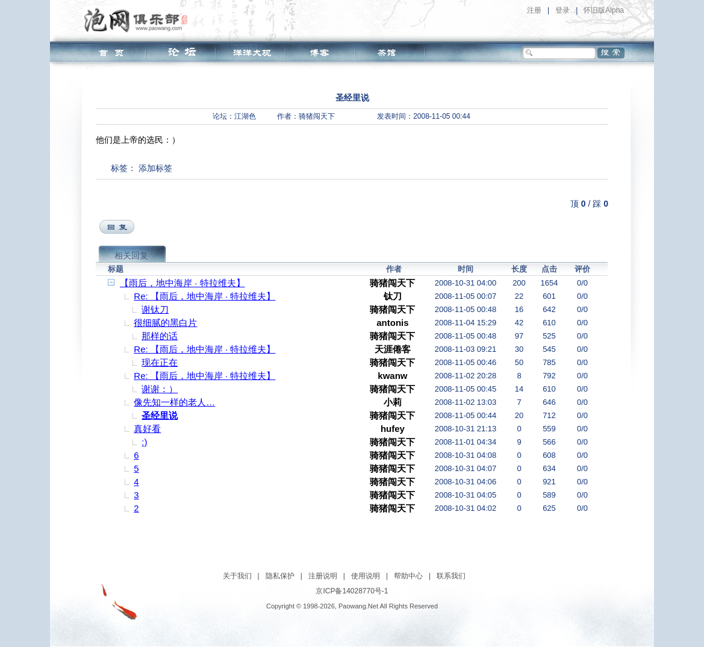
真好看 (147, 429)
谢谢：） (160, 389)
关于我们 (237, 576)
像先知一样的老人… (174, 402)
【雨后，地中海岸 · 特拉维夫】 (182, 283)
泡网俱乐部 (139, 20)
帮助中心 (408, 576)
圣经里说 (160, 415)
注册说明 (322, 576)
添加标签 (155, 168)
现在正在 (160, 362)
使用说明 (365, 576)
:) (144, 442)
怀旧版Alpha (604, 10)
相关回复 (131, 255)
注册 (534, 10)
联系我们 (451, 576)
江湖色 (245, 116)
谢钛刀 (155, 309)
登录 (562, 10)
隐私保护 (280, 576)
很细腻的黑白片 (165, 322)
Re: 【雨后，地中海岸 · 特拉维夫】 (204, 296)
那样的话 (160, 336)
